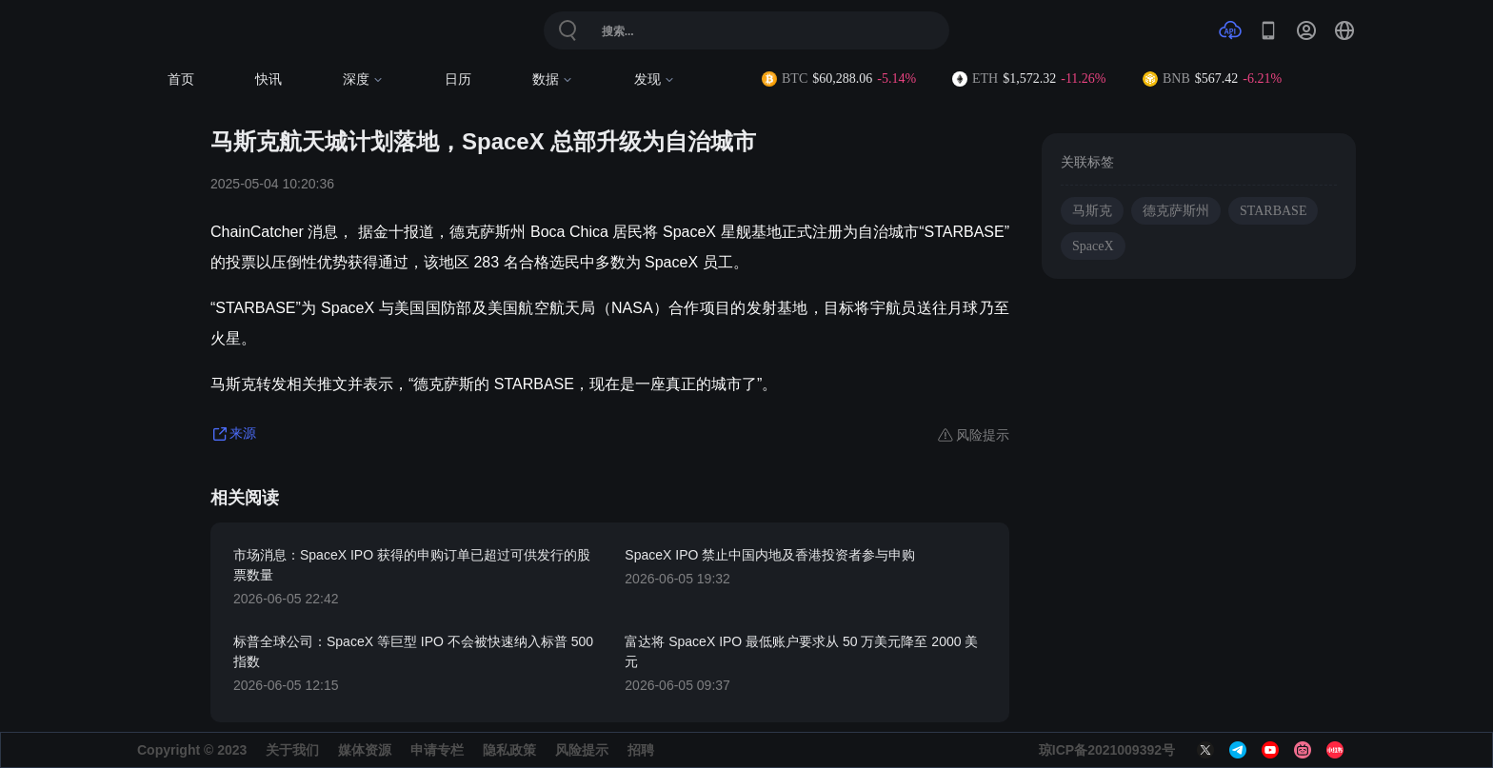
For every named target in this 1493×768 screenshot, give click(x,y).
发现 (654, 79)
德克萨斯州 (1176, 211)
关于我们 (292, 750)
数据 (552, 79)
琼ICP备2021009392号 (1107, 750)
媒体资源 (364, 750)
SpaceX (1093, 246)
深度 (363, 79)
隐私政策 (509, 750)
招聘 (640, 750)
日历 (458, 79)
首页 (181, 79)
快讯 (268, 79)
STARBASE (1273, 211)
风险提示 (581, 750)
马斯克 (1092, 211)
